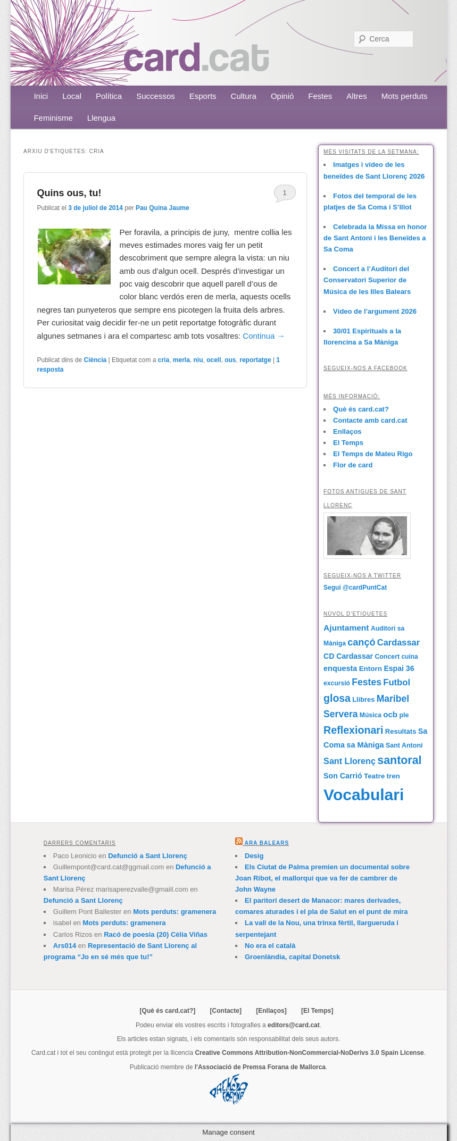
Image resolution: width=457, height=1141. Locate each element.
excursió (336, 683)
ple (404, 715)
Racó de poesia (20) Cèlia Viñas (155, 934)
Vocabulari (363, 794)
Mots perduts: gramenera (174, 912)
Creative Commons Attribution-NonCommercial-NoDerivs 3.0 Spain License (309, 1052)
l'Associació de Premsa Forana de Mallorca (260, 1067)
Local (71, 95)
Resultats (401, 731)
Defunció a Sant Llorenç (147, 856)
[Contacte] (226, 1010)
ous (230, 360)
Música (370, 715)
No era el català (270, 946)
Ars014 (64, 946)
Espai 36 (399, 668)
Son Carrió (342, 775)
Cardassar (398, 642)
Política (109, 95)
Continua (264, 335)
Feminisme (53, 117)
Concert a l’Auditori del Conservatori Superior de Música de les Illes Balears (367, 280)
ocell (213, 360)
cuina (409, 656)
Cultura (243, 95)
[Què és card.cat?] (168, 1010)
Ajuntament (346, 627)
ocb (390, 714)
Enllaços (347, 431)
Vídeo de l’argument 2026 (375, 311)
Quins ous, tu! (69, 193)
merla (181, 360)
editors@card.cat (294, 1025)
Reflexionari (353, 730)
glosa (337, 698)
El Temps (348, 443)
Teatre (374, 776)
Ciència (95, 360)
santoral (399, 760)
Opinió (282, 95)
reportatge (255, 360)
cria (163, 360)
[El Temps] (317, 1010)
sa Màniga (365, 745)
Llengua (101, 117)
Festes (320, 95)
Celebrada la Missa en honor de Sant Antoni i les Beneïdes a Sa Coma (375, 238)
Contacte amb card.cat (370, 420)
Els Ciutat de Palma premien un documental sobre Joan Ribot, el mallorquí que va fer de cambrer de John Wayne (322, 878)
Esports (203, 95)
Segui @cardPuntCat (355, 587)
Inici (41, 95)
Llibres (363, 699)
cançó (361, 642)
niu (198, 360)
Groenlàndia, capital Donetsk (292, 957)
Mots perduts (404, 95)
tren (393, 776)
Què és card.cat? (361, 409)
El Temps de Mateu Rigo (372, 454)
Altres (356, 95)
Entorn (370, 669)
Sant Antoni (404, 745)
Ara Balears (267, 843)
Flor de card (352, 465)
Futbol (396, 682)
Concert (387, 656)
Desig (254, 856)
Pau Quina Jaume (162, 208)
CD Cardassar (348, 656)
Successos (155, 95)
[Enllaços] (271, 1010)
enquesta (340, 668)
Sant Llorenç (349, 761)
